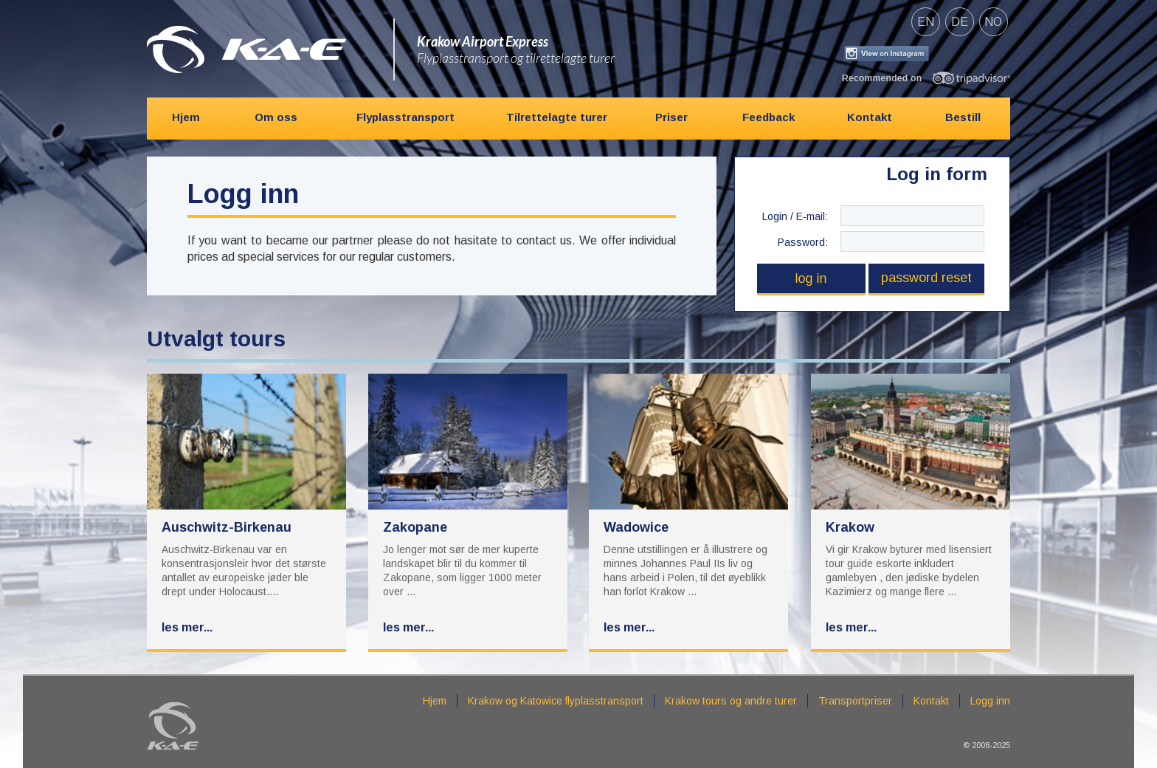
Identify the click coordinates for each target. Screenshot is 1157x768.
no (993, 22)
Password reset (926, 277)
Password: (803, 242)
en (925, 22)
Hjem (186, 117)
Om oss (276, 117)
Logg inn (990, 701)
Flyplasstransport (405, 117)
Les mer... (187, 627)
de (959, 22)
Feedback (768, 117)
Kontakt (869, 117)
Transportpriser (855, 701)
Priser (671, 117)
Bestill (963, 117)
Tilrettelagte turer (556, 117)
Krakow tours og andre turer (731, 701)
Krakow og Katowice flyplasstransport (555, 701)
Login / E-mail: (795, 216)
